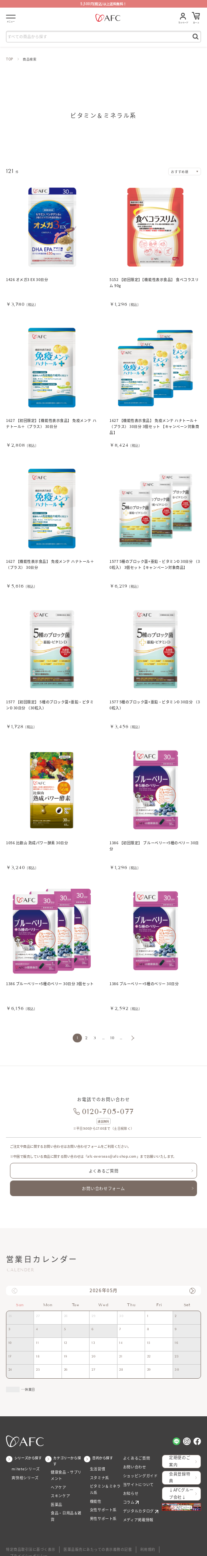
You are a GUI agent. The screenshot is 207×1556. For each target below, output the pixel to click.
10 (111, 1037)
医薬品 (56, 1496)
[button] (192, 1285)
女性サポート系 (102, 1501)
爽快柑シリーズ (24, 1471)
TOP (9, 58)
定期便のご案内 (180, 1455)
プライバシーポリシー (166, 1538)
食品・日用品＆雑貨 (66, 1504)
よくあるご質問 (103, 1168)
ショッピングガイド (138, 1468)
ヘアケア (57, 1480)
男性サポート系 (102, 1509)
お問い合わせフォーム (103, 1184)
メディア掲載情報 (136, 1507)
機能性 (95, 1493)
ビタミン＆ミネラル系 (105, 1482)
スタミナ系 (98, 1471)
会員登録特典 (180, 1469)
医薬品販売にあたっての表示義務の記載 (88, 1538)
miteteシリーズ (24, 1463)
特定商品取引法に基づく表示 (28, 1538)
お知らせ (130, 1483)
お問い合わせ (133, 1460)
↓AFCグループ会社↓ (180, 1484)
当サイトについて (137, 1475)
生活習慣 (97, 1463)
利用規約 (134, 1538)
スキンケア (59, 1488)
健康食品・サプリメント (66, 1469)
